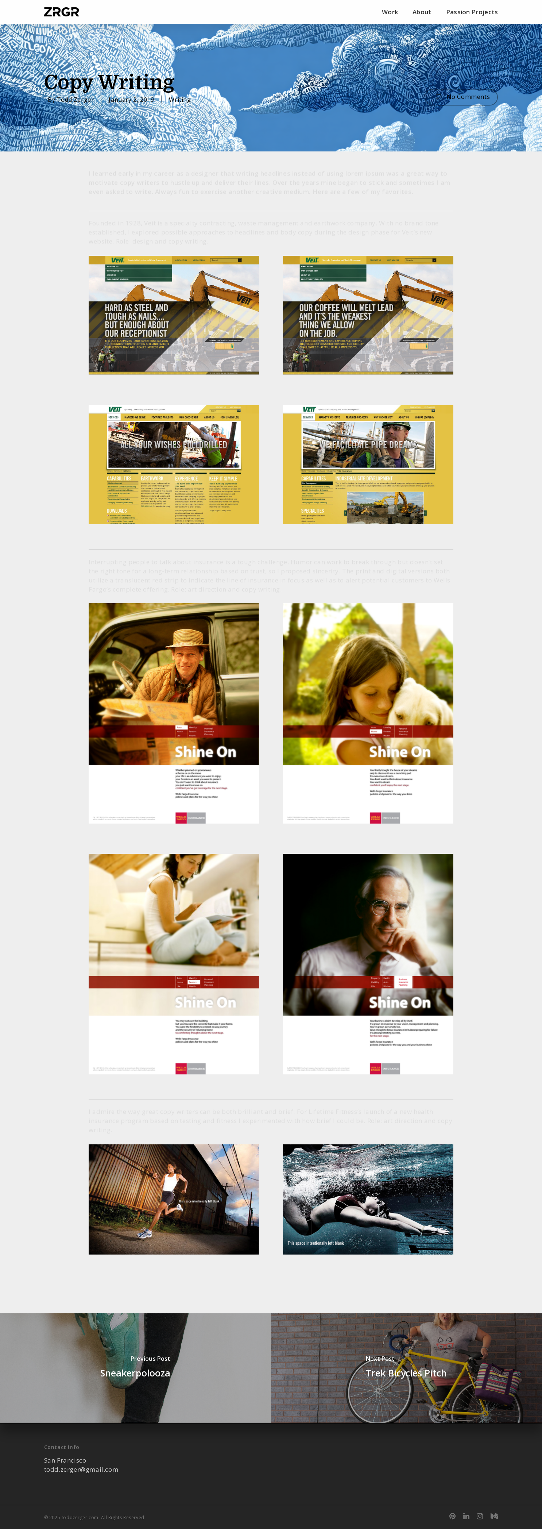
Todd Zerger (75, 99)
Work (390, 12)
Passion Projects (472, 12)
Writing (180, 99)
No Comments (461, 96)
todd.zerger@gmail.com (81, 1469)
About (422, 12)
